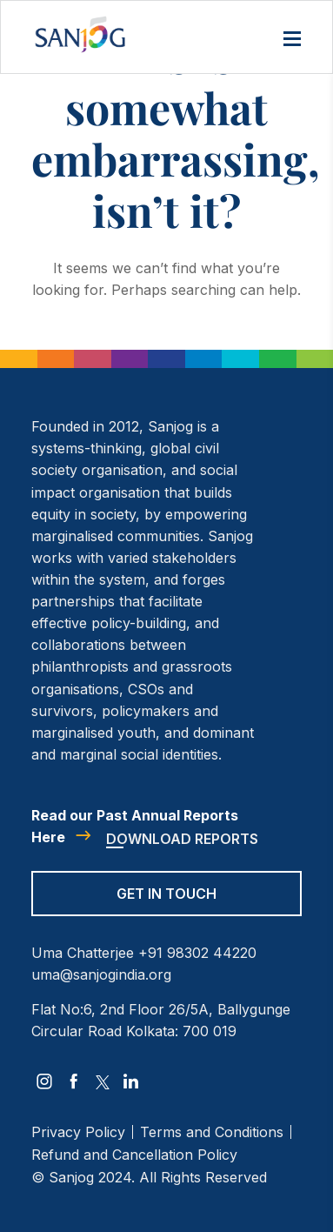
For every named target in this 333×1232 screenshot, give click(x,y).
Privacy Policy (78, 1132)
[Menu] (292, 40)
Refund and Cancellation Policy (134, 1154)
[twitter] (102, 1082)
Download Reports (182, 838)
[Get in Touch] (166, 905)
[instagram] (44, 1081)
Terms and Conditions (211, 1132)
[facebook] (74, 1081)
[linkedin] (131, 1081)
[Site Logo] (80, 34)
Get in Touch (166, 893)
